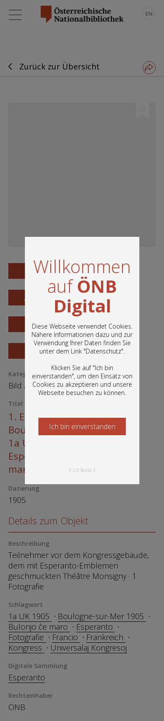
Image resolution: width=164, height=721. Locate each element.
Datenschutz (103, 351)
